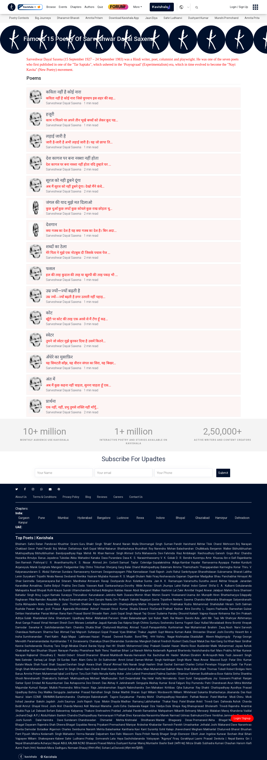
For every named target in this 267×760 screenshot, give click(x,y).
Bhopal (180, 518)
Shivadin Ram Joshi (104, 613)
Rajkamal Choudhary (40, 655)
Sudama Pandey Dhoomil (173, 613)
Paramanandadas (38, 641)
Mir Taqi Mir (216, 618)
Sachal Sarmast (174, 664)
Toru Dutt (85, 673)
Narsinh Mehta (95, 729)
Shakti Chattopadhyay (215, 687)
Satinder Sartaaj (32, 659)
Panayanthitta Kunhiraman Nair (169, 627)
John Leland (132, 673)
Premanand (200, 720)
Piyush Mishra (31, 733)
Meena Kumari (174, 632)
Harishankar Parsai (37, 613)
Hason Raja (88, 687)
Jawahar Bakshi (34, 701)
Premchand (148, 673)
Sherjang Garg (115, 567)
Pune (41, 518)
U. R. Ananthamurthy (60, 562)
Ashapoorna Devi (80, 683)
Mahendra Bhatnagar (219, 599)
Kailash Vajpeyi (199, 613)
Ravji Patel (179, 701)
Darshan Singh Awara (81, 664)
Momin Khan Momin (148, 594)
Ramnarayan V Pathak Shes (115, 715)
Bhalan (191, 701)
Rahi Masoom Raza (128, 733)
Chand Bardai (87, 645)
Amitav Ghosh (153, 585)
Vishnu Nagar (165, 636)
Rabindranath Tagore (105, 696)
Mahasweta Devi (152, 553)
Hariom (241, 743)
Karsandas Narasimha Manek (151, 715)
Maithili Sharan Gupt (134, 692)
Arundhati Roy (144, 548)
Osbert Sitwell (76, 655)
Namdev (40, 599)
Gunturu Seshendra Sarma (166, 622)
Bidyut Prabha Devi (65, 585)
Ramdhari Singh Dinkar (105, 692)
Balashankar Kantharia (120, 729)
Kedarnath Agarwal (165, 650)
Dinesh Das (99, 683)
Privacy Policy (71, 496)
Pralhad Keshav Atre (176, 608)
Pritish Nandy (150, 733)
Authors (89, 6)
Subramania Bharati (229, 571)
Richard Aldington (103, 590)
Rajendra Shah (46, 724)
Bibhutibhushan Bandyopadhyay (55, 553)
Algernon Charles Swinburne (67, 729)
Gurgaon (23, 518)
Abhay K (112, 683)
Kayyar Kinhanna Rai (222, 613)
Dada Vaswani (87, 585)
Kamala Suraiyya (61, 594)
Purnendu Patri (201, 683)
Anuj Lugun (42, 594)
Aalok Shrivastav (195, 632)
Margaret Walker (150, 590)
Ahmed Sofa (132, 553)
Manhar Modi (227, 696)
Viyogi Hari (104, 645)
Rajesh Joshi (164, 571)
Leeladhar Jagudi (96, 622)
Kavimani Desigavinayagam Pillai (111, 571)
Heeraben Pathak (187, 696)
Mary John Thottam (67, 604)
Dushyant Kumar (198, 17)
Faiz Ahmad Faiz (65, 632)
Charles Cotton (194, 664)
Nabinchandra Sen (138, 687)
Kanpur (23, 522)
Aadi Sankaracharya (111, 585)
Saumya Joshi (74, 701)
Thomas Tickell (216, 669)
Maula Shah (32, 664)
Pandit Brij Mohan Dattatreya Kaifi (66, 548)
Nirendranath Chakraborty (40, 678)
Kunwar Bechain (227, 733)
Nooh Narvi (233, 627)
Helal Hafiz (155, 678)
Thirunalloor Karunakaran (88, 594)
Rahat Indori (190, 585)
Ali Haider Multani (178, 655)
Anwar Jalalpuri (213, 590)
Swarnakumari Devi (82, 599)
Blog (88, 496)
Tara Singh (61, 645)
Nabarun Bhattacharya (120, 548)
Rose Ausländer (200, 645)
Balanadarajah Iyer (141, 618)
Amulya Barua (36, 557)
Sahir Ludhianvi (173, 17)
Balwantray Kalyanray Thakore (75, 710)
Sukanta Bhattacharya (212, 692)
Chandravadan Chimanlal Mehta (101, 720)
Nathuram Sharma (41, 632)
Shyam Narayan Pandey (63, 650)
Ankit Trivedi (204, 701)
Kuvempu (199, 557)
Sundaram (70, 720)
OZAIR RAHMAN (44, 696)
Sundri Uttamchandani (77, 590)
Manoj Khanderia (231, 710)
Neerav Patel (208, 696)
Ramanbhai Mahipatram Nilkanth (163, 710)
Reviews (102, 496)
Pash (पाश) (29, 747)
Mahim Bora (231, 590)
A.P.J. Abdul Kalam (45, 715)
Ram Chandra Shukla (80, 627)
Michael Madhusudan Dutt (107, 678)
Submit (223, 473)
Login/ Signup (242, 718)
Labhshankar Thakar (157, 701)
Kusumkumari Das (57, 683)
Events (63, 6)
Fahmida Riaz (173, 553)
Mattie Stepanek (149, 604)
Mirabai (73, 645)
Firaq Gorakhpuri (183, 738)
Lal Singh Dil (52, 659)
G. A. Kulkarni (226, 585)
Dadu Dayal (189, 641)
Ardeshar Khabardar (149, 724)
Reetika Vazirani (87, 576)
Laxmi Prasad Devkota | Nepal (215, 738)
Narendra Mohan (165, 548)
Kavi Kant (140, 729)
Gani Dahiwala (222, 701)
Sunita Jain (151, 581)
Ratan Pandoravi (46, 544)
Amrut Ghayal (31, 706)
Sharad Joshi (215, 632)
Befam (51, 710)
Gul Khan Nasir (232, 641)
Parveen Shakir (118, 618)
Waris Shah (183, 669)
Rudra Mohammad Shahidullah (204, 604)
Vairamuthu (190, 581)
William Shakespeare (41, 738)
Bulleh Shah (198, 669)
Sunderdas (132, 641)
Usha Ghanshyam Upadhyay (66, 618)
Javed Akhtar (218, 581)
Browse (51, 6)
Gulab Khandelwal (35, 618)
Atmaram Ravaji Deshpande (106, 581)
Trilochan (99, 567)
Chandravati (219, 683)
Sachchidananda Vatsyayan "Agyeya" (148, 738)
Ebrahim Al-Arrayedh (204, 655)
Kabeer (59, 738)
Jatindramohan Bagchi (111, 687)
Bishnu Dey (36, 692)
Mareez (78, 706)
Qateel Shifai (207, 585)
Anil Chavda (65, 706)
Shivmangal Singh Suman (156, 544)
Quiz (100, 6)
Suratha (204, 581)
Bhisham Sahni (25, 544)
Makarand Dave (227, 724)
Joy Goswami (222, 678)
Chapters (75, 6)
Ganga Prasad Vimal (35, 622)
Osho (89, 659)
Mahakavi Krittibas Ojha (166, 687)
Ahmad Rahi (120, 664)
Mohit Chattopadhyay (161, 696)
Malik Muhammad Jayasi (227, 645)
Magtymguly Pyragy (228, 636)
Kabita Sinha (232, 673)
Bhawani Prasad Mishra (100, 743)
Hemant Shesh (58, 622)
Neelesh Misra (45, 747)
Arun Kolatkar (134, 581)
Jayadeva (52, 557)
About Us (21, 496)
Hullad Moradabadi (212, 622)
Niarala (128, 655)
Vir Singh (70, 669)
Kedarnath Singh (51, 733)
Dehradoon (242, 518)
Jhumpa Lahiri (172, 585)
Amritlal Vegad (193, 590)
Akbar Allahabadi (96, 618)
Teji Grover (149, 613)
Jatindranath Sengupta (133, 683)
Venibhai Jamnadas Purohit (229, 715)
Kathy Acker (116, 673)
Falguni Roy (183, 683)
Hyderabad (84, 518)
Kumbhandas (58, 641)
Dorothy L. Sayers (203, 608)
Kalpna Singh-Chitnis (136, 622)
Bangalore (104, 518)
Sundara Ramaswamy (76, 571)
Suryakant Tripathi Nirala (38, 576)
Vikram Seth (233, 604)
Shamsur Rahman (189, 673)
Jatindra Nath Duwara (119, 594)
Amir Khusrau (214, 557)
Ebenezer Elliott (188, 733)
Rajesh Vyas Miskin (97, 701)
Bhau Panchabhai (225, 576)
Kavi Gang (217, 641)
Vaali (152, 571)
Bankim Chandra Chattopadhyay (77, 715)
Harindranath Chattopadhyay (119, 604)
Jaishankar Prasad (78, 692)
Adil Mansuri (92, 706)
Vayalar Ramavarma (204, 562)
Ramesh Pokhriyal (33, 562)
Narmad (175, 715)
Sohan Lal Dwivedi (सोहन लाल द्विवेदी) (122, 747)
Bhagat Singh (168, 733)
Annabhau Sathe (40, 585)
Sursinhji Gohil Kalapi (161, 729)
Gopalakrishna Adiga (166, 562)
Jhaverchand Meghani (188, 729)
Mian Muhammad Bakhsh (159, 669)
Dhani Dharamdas (113, 641)
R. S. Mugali (127, 576)
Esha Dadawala (130, 706)
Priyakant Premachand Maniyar (116, 724)
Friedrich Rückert (171, 641)
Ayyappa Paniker (229, 562)
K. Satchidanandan (53, 627)
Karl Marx (216, 650)
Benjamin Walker (221, 548)
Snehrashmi (102, 710)
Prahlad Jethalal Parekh (126, 710)
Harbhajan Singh (173, 659)
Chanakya (95, 641)
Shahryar (231, 618)
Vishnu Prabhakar (172, 604)
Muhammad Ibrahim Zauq (208, 627)
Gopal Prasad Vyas (113, 632)
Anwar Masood (210, 659)
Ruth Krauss (54, 590)
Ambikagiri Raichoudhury (199, 553)
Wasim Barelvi (184, 618)
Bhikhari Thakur (136, 632)
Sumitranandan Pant (37, 636)
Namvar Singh (114, 553)
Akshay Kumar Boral (162, 683)
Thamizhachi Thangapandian (201, 567)
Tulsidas (64, 557)
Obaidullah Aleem (202, 636)
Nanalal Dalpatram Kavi (100, 733)
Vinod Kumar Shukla (124, 608)
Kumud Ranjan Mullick (43, 687)
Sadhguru (61, 747)
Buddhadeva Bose (212, 673)
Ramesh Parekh (173, 724)
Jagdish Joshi (54, 701)
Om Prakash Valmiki (126, 599)
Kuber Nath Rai (164, 618)
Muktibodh (116, 655)
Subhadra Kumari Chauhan (219, 743)
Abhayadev (30, 604)
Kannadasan (140, 571)
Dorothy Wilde (134, 585)
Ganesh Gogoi (224, 553)
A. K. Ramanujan (171, 581)
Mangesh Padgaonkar (65, 567)
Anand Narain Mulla (126, 544)
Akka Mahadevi (80, 557)
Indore (160, 518)
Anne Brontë (233, 622)
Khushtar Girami (68, 544)
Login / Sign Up (239, 6)
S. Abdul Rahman (50, 571)
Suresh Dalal (32, 720)
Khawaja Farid (55, 669)
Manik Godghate (40, 567)
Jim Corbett (110, 562)
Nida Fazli (225, 655)
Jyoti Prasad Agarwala (59, 608)
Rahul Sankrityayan (185, 571)
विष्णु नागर (148, 636)
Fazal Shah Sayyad (53, 664)
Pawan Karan (35, 608)
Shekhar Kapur (90, 604)
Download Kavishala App (124, 17)
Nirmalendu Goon (174, 678)
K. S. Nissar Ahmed (88, 562)
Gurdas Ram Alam (73, 659)
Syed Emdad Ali (35, 683)
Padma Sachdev (166, 673)
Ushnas (185, 715)
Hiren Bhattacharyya (226, 594)
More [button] (136, 6)
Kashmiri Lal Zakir (172, 590)
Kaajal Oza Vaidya (153, 706)
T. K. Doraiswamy (78, 641)
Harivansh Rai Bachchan (149, 655)
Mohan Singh (153, 659)
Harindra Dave (53, 720)
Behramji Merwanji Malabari (203, 710)
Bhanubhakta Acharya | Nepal (41, 743)
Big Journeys (43, 17)
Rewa (140, 518)
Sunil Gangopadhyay (199, 678)
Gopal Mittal (97, 548)
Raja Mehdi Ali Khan (90, 553)
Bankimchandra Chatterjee (73, 696)
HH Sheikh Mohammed (127, 645)
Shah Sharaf (103, 664)
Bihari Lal (127, 650)
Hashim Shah (154, 664)
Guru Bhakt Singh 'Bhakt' (95, 544)
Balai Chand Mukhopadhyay (142, 567)
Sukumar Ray (191, 687)
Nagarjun (145, 599)
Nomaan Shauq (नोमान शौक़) (84, 747)
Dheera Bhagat (66, 724)
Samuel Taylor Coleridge (135, 562)
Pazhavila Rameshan (229, 608)
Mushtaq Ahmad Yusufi (132, 627)
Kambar (185, 562)
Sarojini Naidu (103, 599)
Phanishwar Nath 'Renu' (95, 650)
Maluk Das (203, 641)
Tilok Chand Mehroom (220, 544)
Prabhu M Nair (232, 650)
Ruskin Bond (133, 636)
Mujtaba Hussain (108, 576)
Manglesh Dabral (149, 641)
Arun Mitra (234, 683)
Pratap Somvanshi (97, 738)
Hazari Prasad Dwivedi (107, 636)
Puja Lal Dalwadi (35, 710)
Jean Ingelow (207, 733)
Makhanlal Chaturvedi (216, 729)
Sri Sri (98, 659)
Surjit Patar (228, 659)
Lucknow (123, 518)
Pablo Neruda (100, 673)
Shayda (115, 701)
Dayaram (30, 724)
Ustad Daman (135, 659)
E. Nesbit (60, 655)
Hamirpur (221, 518)
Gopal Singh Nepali (129, 613)
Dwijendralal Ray (136, 678)
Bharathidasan (207, 571)
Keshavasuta (167, 576)
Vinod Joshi (48, 706)
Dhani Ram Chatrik (88, 669)
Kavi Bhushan (39, 650)
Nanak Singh (137, 664)
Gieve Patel (35, 548)
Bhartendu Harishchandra (194, 650)
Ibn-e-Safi (230, 557)
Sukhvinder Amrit (114, 659)
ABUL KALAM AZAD (73, 743)
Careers (118, 496)
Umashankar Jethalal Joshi (200, 724)
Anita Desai (45, 604)
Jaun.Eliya (151, 17)
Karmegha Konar (230, 567)
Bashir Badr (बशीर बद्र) (172, 743)
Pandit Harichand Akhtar (189, 544)
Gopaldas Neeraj (86, 724)
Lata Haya (116, 738)
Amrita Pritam (94, 17)
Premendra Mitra (69, 687)
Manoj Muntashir (148, 743)
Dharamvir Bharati (68, 17)
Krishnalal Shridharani (140, 720)
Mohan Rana (58, 613)
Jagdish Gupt (155, 632)
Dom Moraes (76, 622)
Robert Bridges (235, 669)
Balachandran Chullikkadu (193, 548)
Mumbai (63, 518)
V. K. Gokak (168, 557)
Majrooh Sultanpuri (88, 632)
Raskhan (115, 650)
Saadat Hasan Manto (175, 645)
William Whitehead (185, 692)
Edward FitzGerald (150, 608)
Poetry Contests (19, 17)
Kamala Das (115, 622)
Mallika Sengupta (55, 692)
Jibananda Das (235, 692)
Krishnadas (182, 636)
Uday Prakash (151, 645)
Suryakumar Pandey (132, 696)
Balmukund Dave (201, 715)
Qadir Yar (237, 664)
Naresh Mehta (143, 650)
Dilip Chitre (86, 567)
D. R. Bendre (184, 557)
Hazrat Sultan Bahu (130, 669)
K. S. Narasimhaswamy (145, 557)
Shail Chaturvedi (105, 627)
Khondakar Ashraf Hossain (92, 608)
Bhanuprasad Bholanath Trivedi (207, 706)
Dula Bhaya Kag (176, 706)
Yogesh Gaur (192, 622)
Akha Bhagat (218, 720)
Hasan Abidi (131, 590)
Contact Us (136, 496)
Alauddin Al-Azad (58, 599)
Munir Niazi (192, 659)
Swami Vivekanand (173, 594)
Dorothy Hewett (234, 632)
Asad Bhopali (38, 590)
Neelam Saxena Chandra (188, 599)
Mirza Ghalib (193, 743)
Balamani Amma (171, 567)
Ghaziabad (202, 518)
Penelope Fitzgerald (217, 664)
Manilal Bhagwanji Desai (174, 720)
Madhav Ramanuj (132, 701)
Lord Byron (71, 673)
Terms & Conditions (45, 496)
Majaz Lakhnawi (79, 636)
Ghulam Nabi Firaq (147, 576)
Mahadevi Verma (73, 733)
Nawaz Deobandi (65, 576)
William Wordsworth (160, 692)
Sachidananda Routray (39, 645)
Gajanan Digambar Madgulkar (194, 576)
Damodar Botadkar (36, 729)
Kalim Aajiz (60, 636)
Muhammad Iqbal (53, 673)
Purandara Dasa (119, 557)
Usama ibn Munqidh (199, 594)
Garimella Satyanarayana (39, 581)
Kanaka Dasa (99, 557)
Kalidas (119, 590)
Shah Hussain (109, 669)
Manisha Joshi (110, 706)
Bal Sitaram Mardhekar (71, 581)
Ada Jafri (200, 618)
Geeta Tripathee (162, 599)
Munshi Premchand (226, 17)
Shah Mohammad (34, 669)
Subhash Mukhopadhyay (73, 678)
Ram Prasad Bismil (79, 613)
